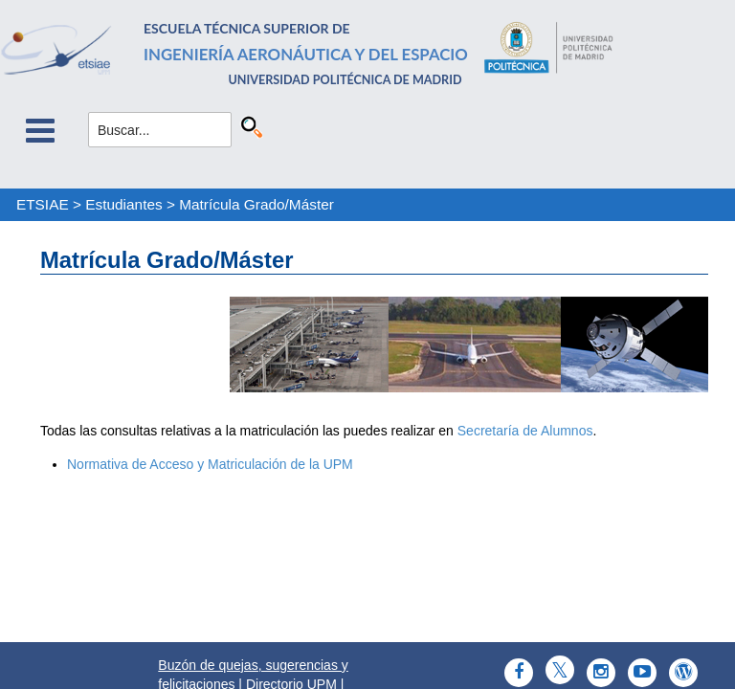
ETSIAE (42, 204)
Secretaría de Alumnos (525, 430)
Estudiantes (123, 204)
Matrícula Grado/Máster (256, 204)
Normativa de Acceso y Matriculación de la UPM (210, 464)
